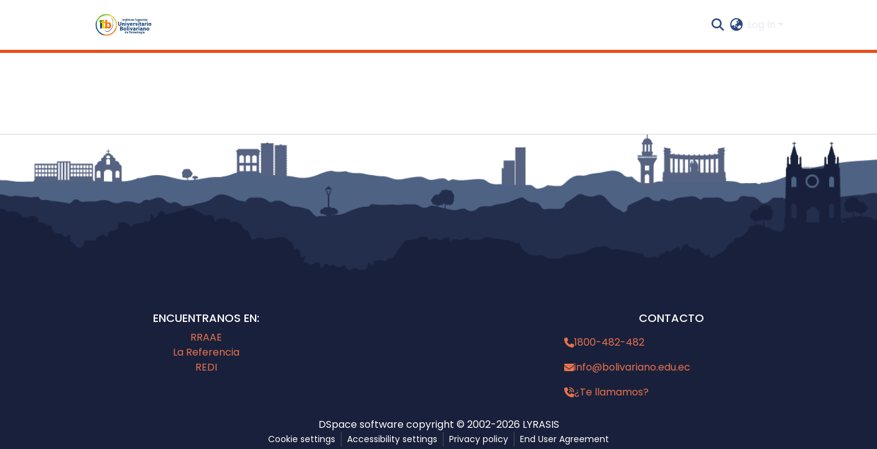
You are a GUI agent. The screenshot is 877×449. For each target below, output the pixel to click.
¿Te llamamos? (611, 392)
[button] (123, 24)
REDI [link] (206, 367)
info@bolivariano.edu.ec (632, 367)
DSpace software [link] (361, 424)
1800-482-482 (609, 342)
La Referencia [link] (206, 352)
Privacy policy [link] (478, 439)
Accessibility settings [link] (392, 439)
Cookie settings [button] (301, 439)
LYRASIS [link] (540, 424)
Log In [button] (763, 24)
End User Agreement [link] (564, 439)
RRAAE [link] (206, 337)
